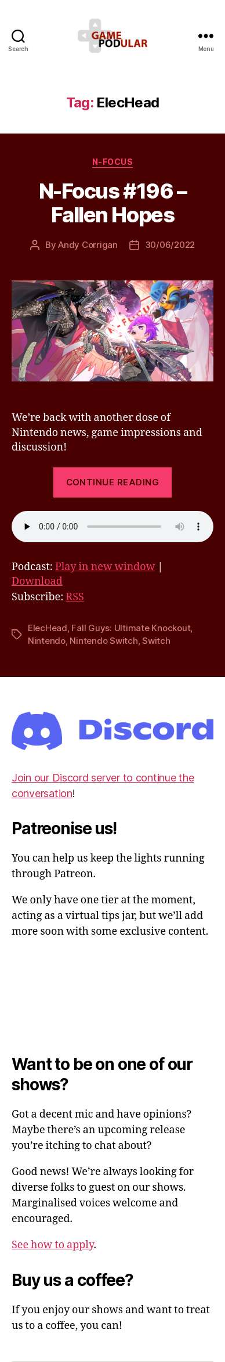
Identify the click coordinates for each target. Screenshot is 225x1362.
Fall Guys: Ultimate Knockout (130, 627)
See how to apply (52, 1245)
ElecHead (47, 627)
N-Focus (112, 162)
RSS (75, 597)
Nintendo (47, 640)
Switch (156, 640)
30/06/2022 (170, 244)
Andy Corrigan (88, 244)
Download (37, 581)
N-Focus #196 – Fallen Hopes (112, 203)
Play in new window (105, 567)
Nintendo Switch (103, 640)
